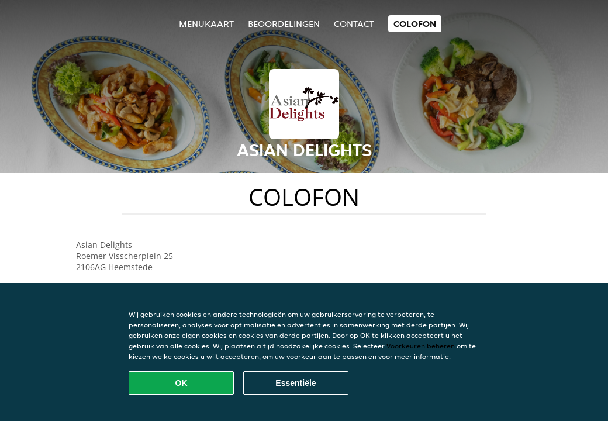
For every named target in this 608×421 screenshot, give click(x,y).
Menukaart (206, 24)
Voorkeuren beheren (420, 345)
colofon (414, 24)
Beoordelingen (284, 24)
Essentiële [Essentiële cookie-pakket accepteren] (295, 383)
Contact (354, 24)
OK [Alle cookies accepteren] (181, 383)
